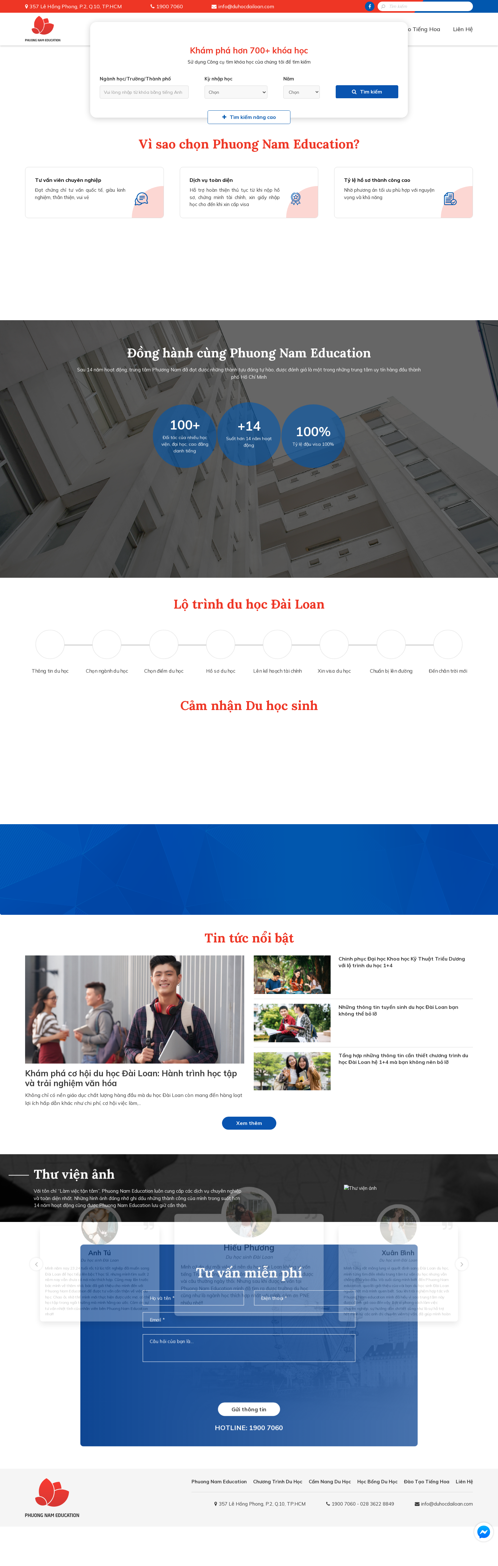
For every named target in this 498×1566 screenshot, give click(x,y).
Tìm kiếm (367, 91)
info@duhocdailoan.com (246, 6)
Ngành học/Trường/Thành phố (135, 79)
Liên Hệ (463, 29)
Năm (288, 79)
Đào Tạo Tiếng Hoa (414, 29)
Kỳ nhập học (218, 79)
